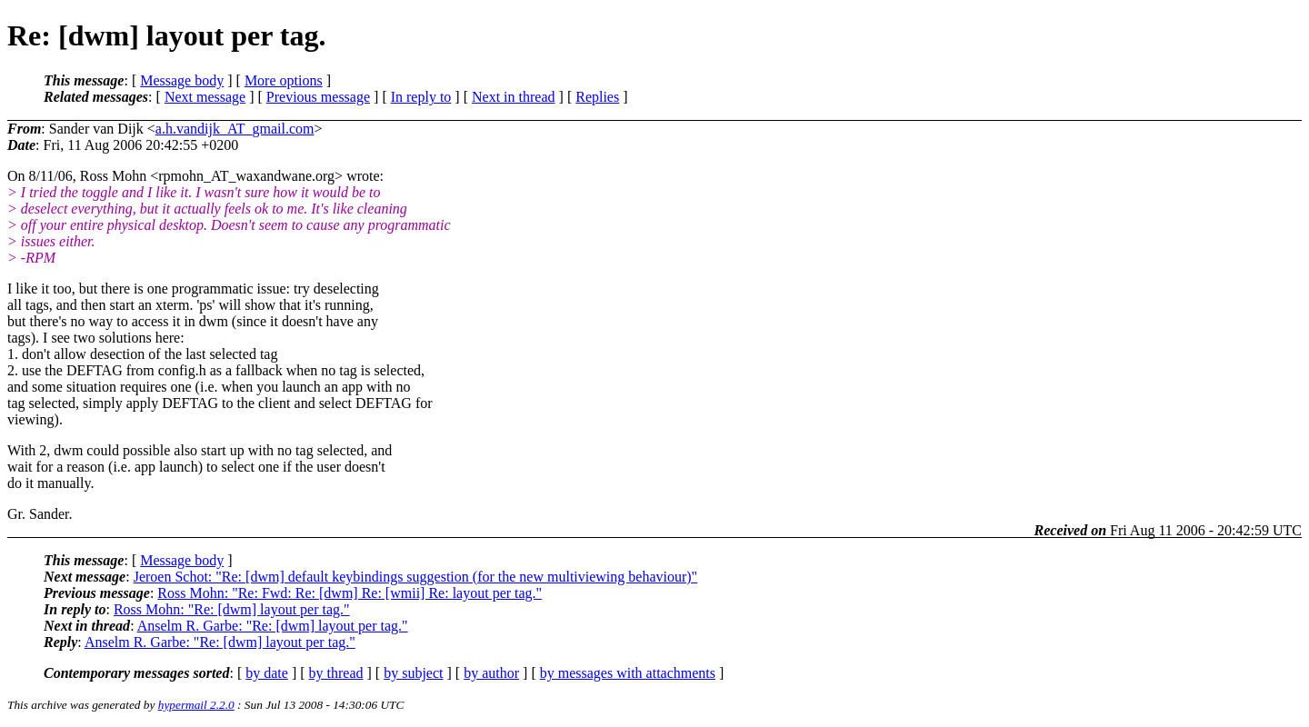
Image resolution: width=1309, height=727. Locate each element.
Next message (205, 97)
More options (284, 80)
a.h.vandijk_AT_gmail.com (235, 128)
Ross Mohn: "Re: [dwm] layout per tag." (232, 609)
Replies (597, 97)
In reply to (421, 97)
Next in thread (513, 97)
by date (266, 673)
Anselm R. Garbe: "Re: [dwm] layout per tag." (272, 625)
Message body (182, 80)
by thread (336, 673)
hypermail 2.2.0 (196, 705)
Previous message (318, 97)
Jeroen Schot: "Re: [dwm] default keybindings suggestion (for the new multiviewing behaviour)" (416, 576)
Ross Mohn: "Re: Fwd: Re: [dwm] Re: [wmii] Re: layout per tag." (349, 593)
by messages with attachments (627, 673)
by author (491, 673)
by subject (413, 673)
